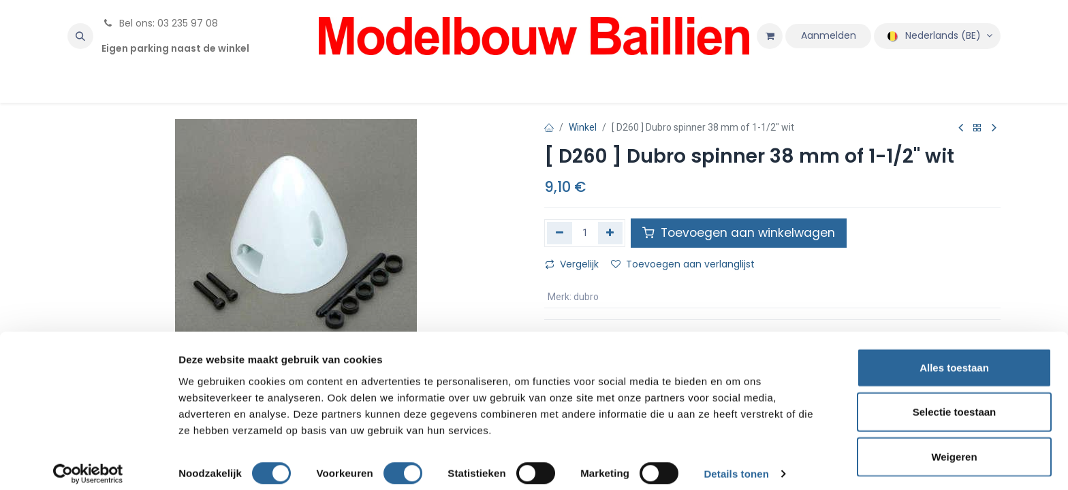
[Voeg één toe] (610, 233)
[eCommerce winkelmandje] (770, 36)
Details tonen (736, 463)
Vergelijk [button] (572, 264)
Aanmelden (828, 35)
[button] (80, 36)
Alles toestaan (954, 356)
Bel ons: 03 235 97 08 (159, 23)
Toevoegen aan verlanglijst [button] (683, 264)
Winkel (583, 127)
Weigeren (954, 445)
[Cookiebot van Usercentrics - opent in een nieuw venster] (88, 463)
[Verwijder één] (559, 233)
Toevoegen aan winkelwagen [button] (738, 233)
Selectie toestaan (954, 401)
